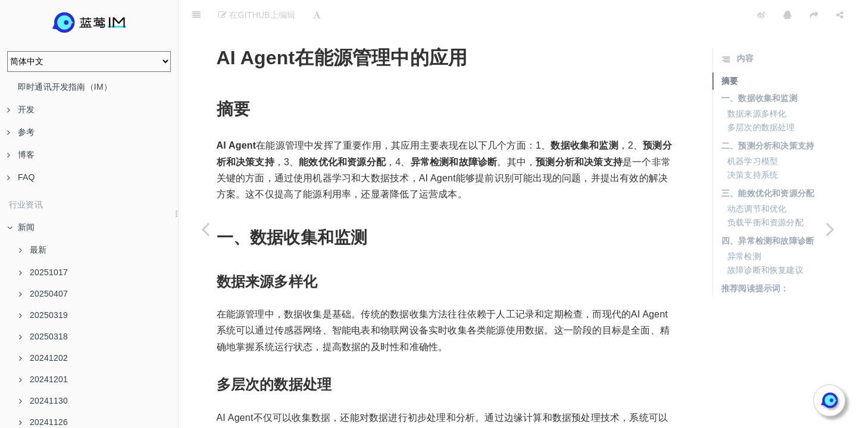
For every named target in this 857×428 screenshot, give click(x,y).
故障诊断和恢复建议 (765, 240)
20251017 (43, 272)
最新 (32, 249)
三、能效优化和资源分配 (767, 163)
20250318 (43, 336)
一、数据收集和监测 (759, 68)
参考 (21, 132)
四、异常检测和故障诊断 (767, 211)
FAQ (21, 177)
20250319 (43, 315)
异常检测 (744, 226)
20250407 (43, 293)
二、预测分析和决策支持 (767, 116)
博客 (21, 154)
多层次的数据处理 (761, 97)
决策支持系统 (752, 145)
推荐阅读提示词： (755, 258)
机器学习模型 (752, 131)
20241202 (43, 358)
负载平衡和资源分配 (765, 192)
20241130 (43, 400)
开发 (21, 109)
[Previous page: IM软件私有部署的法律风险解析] (205, 229)
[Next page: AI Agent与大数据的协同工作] (830, 229)
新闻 (21, 227)
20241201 (43, 379)
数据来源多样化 (756, 84)
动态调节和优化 (756, 179)
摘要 (729, 51)
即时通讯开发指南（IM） (65, 87)
